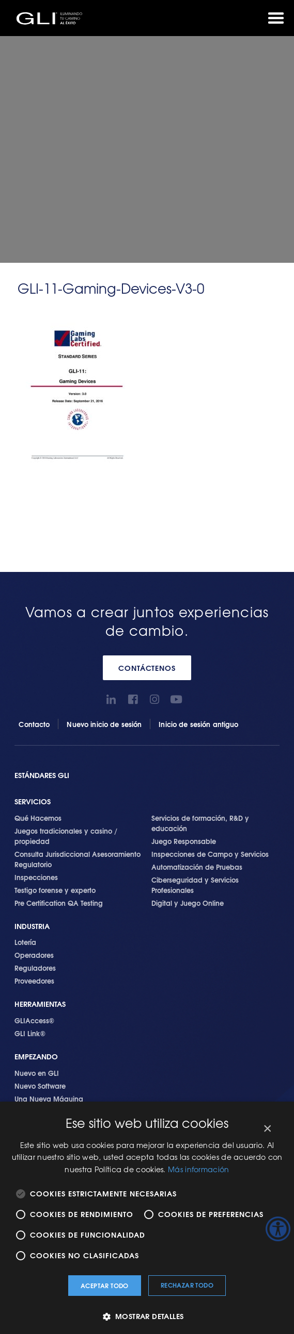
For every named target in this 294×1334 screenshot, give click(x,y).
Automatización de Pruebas (196, 867)
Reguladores (35, 967)
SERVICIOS (32, 801)
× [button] (267, 1129)
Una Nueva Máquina (48, 1098)
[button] (147, 1316)
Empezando (36, 1056)
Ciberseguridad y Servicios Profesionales (195, 884)
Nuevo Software (40, 1085)
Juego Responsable (183, 841)
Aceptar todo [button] (105, 1285)
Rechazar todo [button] (187, 1285)
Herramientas (40, 1004)
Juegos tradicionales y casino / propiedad (65, 835)
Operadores (34, 955)
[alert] (147, 1218)
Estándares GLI (41, 775)
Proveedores (34, 980)
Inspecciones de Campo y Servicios (210, 854)
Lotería (25, 942)
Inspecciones (36, 877)
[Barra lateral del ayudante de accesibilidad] (278, 1229)
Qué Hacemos (37, 818)
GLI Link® (29, 1033)
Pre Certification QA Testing (58, 903)
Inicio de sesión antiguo (198, 724)
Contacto (34, 724)
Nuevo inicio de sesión (104, 724)
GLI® (51, 18)
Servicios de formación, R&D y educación (200, 823)
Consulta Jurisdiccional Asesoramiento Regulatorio (77, 859)
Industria (32, 926)
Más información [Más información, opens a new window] (198, 1169)
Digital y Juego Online (187, 903)
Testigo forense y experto (55, 890)
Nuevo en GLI (36, 1073)
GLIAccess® (34, 1020)
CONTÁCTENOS (147, 667)
